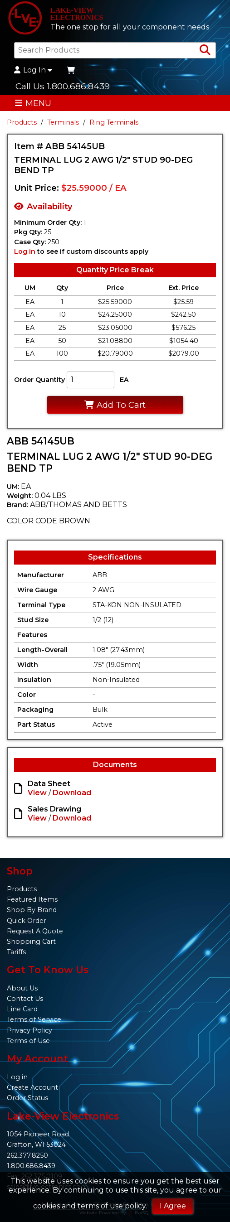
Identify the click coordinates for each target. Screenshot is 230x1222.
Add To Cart (115, 405)
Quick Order (26, 921)
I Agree (173, 1206)
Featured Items (32, 899)
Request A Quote (35, 931)
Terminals (63, 122)
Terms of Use (28, 1041)
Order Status (27, 1098)
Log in (24, 251)
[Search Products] (205, 50)
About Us (22, 988)
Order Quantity (39, 380)
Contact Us (25, 999)
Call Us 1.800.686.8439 (62, 86)
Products (22, 122)
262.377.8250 (27, 1155)
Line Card (22, 1009)
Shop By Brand (32, 910)
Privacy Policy (29, 1030)
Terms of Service (34, 1019)
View (37, 792)
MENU (33, 103)
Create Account (32, 1087)
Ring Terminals (113, 122)
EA (124, 380)
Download (72, 792)
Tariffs (16, 952)
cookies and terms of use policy (89, 1206)
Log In (33, 70)
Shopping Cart (31, 941)
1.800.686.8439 (31, 1166)
